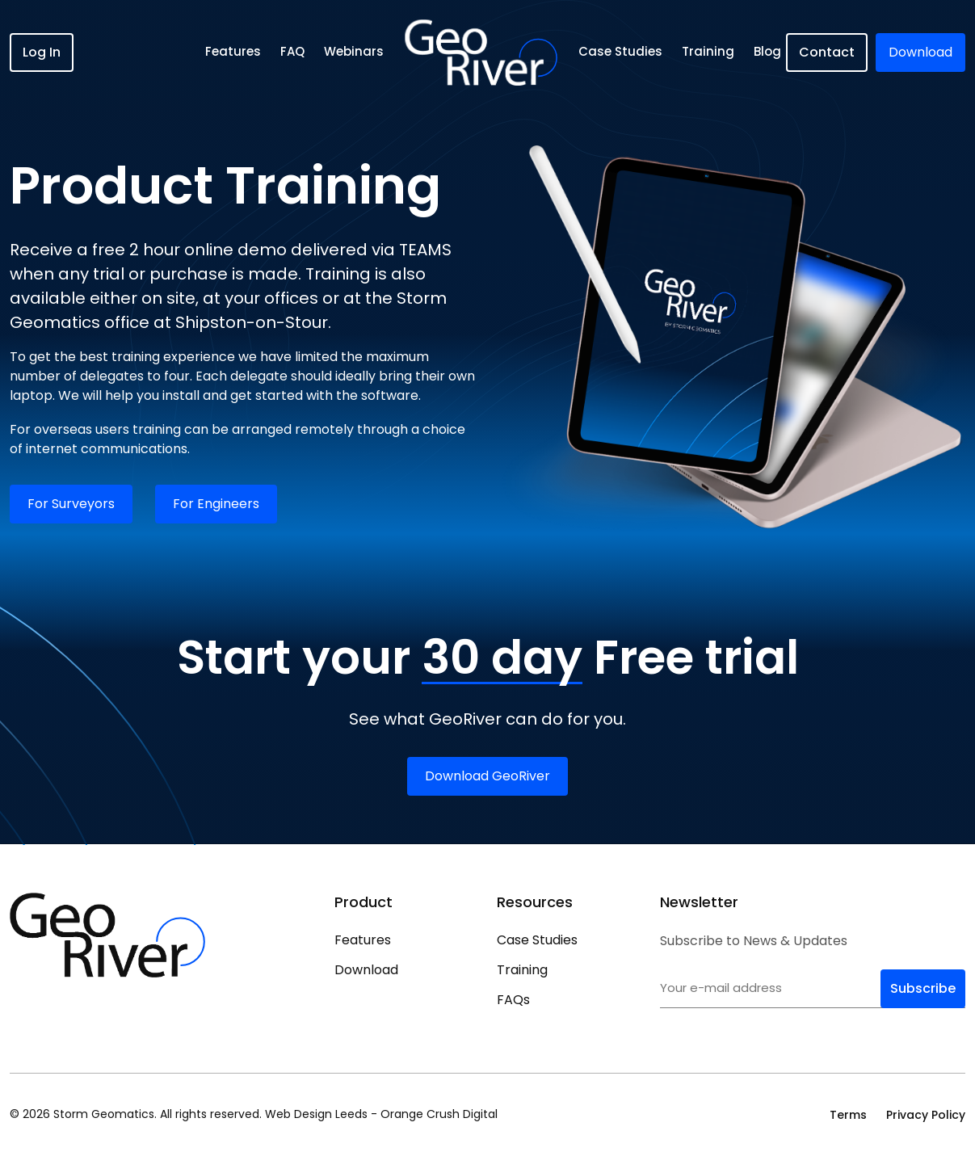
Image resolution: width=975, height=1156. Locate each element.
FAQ (293, 51)
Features (234, 51)
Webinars (355, 51)
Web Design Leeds (316, 1114)
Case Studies (620, 51)
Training (708, 51)
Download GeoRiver (487, 776)
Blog (767, 51)
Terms (848, 1115)
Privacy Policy (925, 1115)
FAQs (513, 999)
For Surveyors (71, 503)
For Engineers (216, 503)
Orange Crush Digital (439, 1114)
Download (366, 970)
